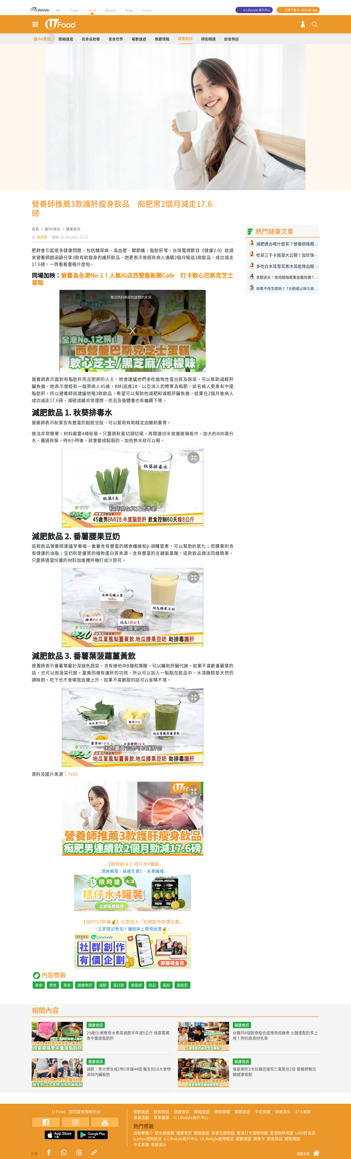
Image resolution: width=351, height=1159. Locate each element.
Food (92, 10)
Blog (128, 10)
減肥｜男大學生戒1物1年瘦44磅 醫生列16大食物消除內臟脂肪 (129, 1071)
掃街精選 (208, 39)
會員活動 (141, 1117)
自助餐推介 (143, 1133)
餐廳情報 (162, 39)
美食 (38, 985)
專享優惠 (161, 1117)
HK (58, 10)
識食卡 (259, 1138)
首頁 (35, 229)
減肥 (102, 985)
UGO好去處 (305, 1133)
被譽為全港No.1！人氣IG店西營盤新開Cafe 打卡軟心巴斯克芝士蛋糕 (132, 279)
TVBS (73, 774)
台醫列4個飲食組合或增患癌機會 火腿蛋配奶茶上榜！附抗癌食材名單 (276, 1035)
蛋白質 (118, 985)
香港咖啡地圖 (281, 1133)
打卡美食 (303, 1111)
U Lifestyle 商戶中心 (256, 10)
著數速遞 (139, 39)
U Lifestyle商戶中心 (191, 1117)
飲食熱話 (231, 39)
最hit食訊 (52, 229)
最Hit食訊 (42, 39)
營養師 (136, 985)
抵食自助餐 (91, 39)
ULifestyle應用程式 (217, 1138)
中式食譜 (262, 1111)
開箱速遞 (65, 39)
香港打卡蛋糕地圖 (252, 1133)
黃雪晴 (42, 237)
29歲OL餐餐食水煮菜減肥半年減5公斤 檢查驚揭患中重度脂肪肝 (128, 1035)
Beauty (110, 10)
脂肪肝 (182, 985)
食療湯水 (283, 1111)
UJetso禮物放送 (147, 1138)
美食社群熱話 (223, 1133)
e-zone (147, 10)
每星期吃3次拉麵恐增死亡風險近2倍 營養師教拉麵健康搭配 (275, 1071)
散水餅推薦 (164, 1133)
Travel (74, 10)
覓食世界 (115, 39)
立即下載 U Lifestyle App (300, 10)
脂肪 (166, 985)
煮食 (53, 985)
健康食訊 (185, 38)
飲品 (152, 985)
